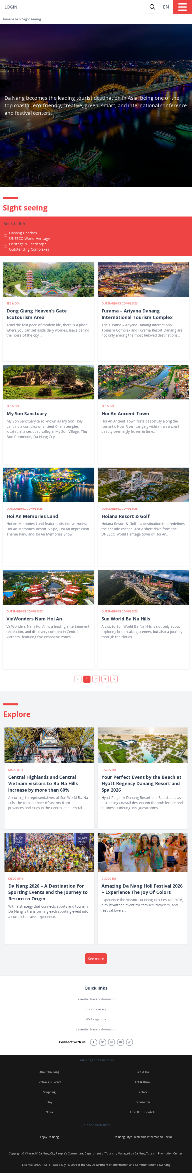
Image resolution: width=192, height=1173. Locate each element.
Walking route (96, 1019)
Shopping (49, 1092)
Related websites (96, 1125)
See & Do (142, 1072)
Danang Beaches (23, 232)
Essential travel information (96, 999)
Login (10, 7)
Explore (143, 1092)
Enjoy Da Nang (49, 1137)
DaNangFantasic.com (96, 1060)
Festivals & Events (49, 1082)
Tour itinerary (96, 1009)
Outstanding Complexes (29, 249)
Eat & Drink (142, 1082)
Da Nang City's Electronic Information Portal (143, 1137)
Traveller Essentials (142, 1112)
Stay (49, 1102)
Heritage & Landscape (27, 243)
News (49, 1112)
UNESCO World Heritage (29, 238)
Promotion (143, 1102)
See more (96, 958)
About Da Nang (49, 1072)
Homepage (10, 19)
